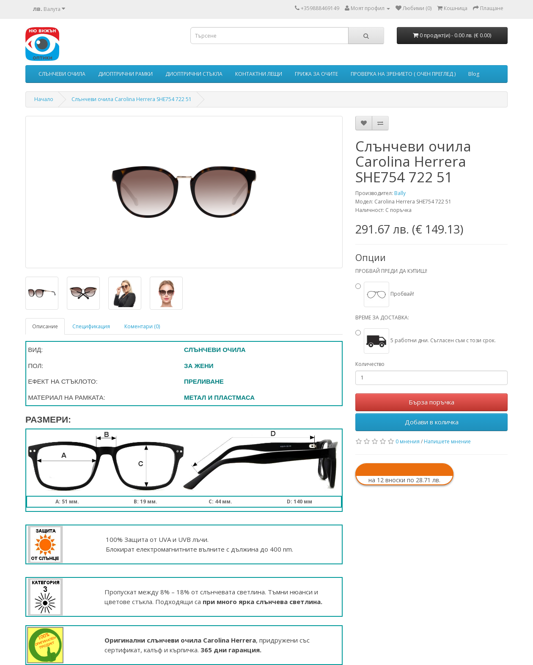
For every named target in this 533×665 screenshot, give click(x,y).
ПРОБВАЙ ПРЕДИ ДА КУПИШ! (391, 271)
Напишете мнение (447, 441)
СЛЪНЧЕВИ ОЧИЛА (61, 73)
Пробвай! (389, 293)
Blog (473, 73)
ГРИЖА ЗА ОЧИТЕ (316, 73)
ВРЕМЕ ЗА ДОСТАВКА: (382, 317)
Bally (400, 193)
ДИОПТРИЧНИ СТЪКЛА (194, 73)
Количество (370, 364)
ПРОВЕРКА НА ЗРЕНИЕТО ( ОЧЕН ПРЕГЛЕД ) (403, 73)
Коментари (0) (142, 326)
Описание (45, 326)
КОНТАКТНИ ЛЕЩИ (258, 73)
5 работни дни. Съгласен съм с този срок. (430, 340)
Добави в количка (432, 422)
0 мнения (408, 441)
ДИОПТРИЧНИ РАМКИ (125, 73)
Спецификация (91, 326)
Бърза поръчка (431, 402)
